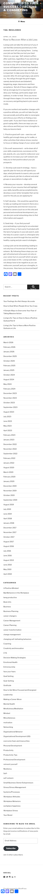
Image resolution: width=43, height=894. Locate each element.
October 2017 (8, 537)
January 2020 (8, 481)
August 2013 (8, 560)
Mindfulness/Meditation (13, 709)
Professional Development (14, 760)
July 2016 (7, 551)
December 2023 (10, 393)
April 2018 (7, 519)
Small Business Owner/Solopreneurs (18, 783)
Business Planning (10, 611)
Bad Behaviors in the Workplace (16, 593)
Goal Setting (8, 676)
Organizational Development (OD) (16, 736)
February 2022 (9, 458)
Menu (21, 21)
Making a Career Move (12, 699)
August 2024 (8, 380)
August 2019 (8, 505)
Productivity (8, 750)
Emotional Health (10, 662)
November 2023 (10, 398)
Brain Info (7, 602)
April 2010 (7, 574)
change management (12, 635)
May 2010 (7, 569)
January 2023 (8, 440)
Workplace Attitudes (11, 797)
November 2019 (10, 491)
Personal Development (12, 746)
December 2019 (10, 486)
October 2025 (9, 361)
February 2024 (9, 389)
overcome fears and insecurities (16, 741)
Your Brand (7, 815)
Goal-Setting (8, 681)
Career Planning (10, 625)
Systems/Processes (11, 792)
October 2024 (9, 375)
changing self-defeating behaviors (17, 639)
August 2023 (8, 412)
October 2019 (9, 495)
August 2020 (8, 468)
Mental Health (9, 704)
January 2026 (8, 352)
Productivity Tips (10, 755)
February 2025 (9, 366)
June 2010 (7, 565)
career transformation (12, 630)
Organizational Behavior (13, 732)
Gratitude (7, 685)
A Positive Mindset (11, 588)
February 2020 (9, 477)
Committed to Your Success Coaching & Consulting (21, 7)
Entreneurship (9, 667)
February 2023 (9, 435)
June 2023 (7, 421)
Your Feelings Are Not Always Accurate (19, 301)
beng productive (10, 597)
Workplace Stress (10, 811)
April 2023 (7, 430)
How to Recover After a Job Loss (20, 39)
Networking (8, 727)
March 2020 (8, 472)
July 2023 (7, 417)
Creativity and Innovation (13, 648)
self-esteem (8, 778)
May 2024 (7, 384)
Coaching (7, 644)
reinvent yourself (10, 764)
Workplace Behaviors (12, 801)
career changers (10, 616)
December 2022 (10, 444)
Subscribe (11, 848)
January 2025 (8, 370)
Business (7, 607)
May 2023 (7, 426)
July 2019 (7, 509)
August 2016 (8, 546)
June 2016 (7, 556)
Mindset (6, 713)
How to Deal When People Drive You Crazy (20, 306)
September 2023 (10, 407)
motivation (7, 723)
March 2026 (8, 342)
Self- (5, 773)
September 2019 (10, 500)
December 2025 (10, 356)
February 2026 (9, 347)
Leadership (8, 695)
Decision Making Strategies (14, 658)
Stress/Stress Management (14, 787)
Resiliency (7, 769)
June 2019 (7, 514)
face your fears (9, 672)
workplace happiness (12, 806)
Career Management (11, 621)
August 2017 (8, 542)
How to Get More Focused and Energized (19, 690)
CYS (5, 653)
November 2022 (10, 449)
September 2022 (10, 454)
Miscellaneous (9, 718)
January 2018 (8, 523)
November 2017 (9, 532)
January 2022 (8, 463)
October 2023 (9, 403)
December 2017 (9, 528)
